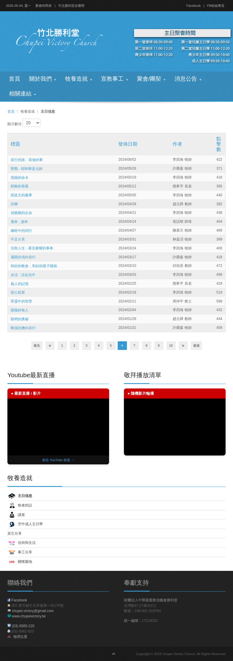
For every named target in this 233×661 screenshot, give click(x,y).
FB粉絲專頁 (215, 5)
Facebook (193, 5)
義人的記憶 (20, 283)
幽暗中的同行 (21, 230)
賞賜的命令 (20, 177)
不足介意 (18, 239)
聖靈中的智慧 (21, 301)
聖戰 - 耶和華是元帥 (26, 169)
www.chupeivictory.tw (26, 616)
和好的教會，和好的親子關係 (34, 266)
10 (171, 345)
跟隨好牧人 (20, 310)
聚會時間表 (43, 5)
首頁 (11, 111)
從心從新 (18, 292)
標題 (15, 143)
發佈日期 (127, 143)
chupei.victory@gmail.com (32, 611)
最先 (37, 345)
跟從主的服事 (21, 195)
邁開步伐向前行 (23, 257)
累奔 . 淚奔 (19, 222)
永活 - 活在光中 (23, 275)
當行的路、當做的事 (27, 160)
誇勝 (14, 204)
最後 (196, 345)
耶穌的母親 (20, 186)
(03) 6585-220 (23, 626)
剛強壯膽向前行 (23, 328)
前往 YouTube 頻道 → (58, 460)
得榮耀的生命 (21, 213)
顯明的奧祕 (20, 319)
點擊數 (218, 144)
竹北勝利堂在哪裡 (71, 5)
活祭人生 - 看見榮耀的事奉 (32, 248)
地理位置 (17, 637)
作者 (177, 143)
